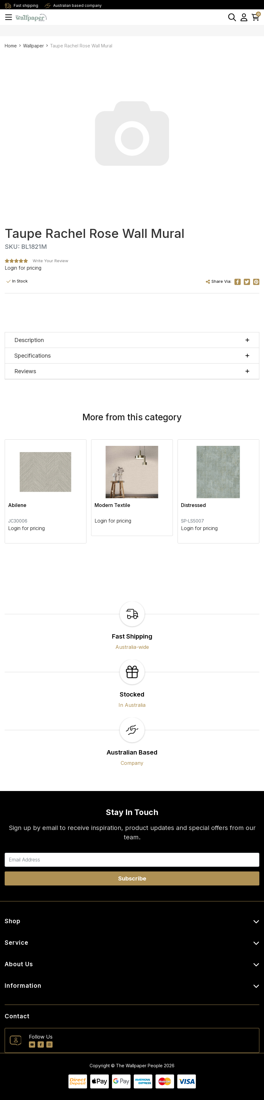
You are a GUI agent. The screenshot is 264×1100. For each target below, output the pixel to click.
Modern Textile (112, 505)
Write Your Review (50, 260)
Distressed (193, 505)
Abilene (17, 505)
